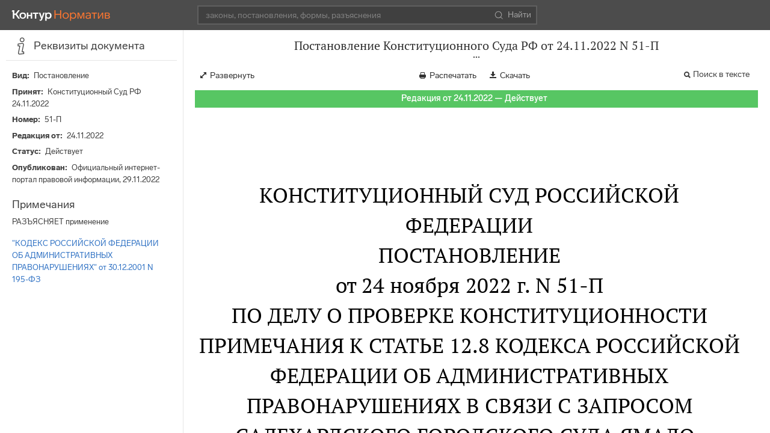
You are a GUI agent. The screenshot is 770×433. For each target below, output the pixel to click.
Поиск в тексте (721, 74)
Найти (512, 15)
